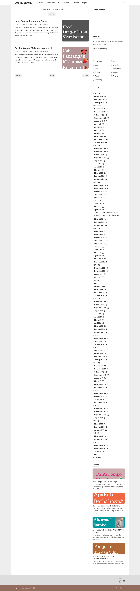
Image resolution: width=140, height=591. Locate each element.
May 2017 (99, 381)
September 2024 (101, 158)
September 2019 (101, 341)
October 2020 (100, 305)
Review (97, 76)
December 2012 (101, 445)
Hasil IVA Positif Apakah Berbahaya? (107, 506)
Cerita (115, 61)
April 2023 (99, 210)
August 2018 (100, 350)
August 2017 (100, 378)
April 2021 (99, 286)
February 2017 (100, 387)
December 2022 (101, 231)
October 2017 (100, 372)
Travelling (98, 80)
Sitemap (76, 3)
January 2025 (100, 142)
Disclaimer (65, 3)
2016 (96, 390)
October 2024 (100, 155)
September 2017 (101, 375)
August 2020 (100, 311)
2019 (96, 335)
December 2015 (101, 409)
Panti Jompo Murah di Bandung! (105, 482)
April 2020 (99, 323)
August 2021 (100, 274)
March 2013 (100, 436)
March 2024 (100, 173)
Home (41, 3)
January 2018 (100, 360)
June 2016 (99, 399)
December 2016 (101, 393)
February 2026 (100, 100)
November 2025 (101, 112)
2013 (96, 433)
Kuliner (97, 72)
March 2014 (100, 424)
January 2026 (100, 103)
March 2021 (100, 289)
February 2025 (101, 139)
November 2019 (101, 338)
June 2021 (99, 280)
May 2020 (99, 320)
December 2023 (101, 185)
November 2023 (101, 188)
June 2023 (99, 203)
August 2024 (100, 161)
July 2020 (99, 314)
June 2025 (99, 127)
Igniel (123, 588)
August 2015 (100, 418)
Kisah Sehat (117, 69)
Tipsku (115, 76)
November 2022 (101, 234)
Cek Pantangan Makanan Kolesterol (33, 48)
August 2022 (100, 243)
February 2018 (100, 357)
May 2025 (99, 130)
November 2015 (101, 412)
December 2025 (101, 109)
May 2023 (99, 207)
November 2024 (101, 152)
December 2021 (101, 268)
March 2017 (100, 384)
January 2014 (100, 430)
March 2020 (100, 326)
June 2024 (99, 167)
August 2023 (100, 197)
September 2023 (101, 194)
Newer (18, 75)
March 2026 (100, 96)
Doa (96, 65)
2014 (96, 421)
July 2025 (99, 124)
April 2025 (99, 133)
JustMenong (24, 2)
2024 (96, 145)
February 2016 (100, 402)
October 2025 (100, 115)
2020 (96, 298)
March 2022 (100, 259)
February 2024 (100, 176)
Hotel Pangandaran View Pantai (31, 21)
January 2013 (100, 439)
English (84, 3)
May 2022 (99, 253)
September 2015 (101, 415)
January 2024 (100, 179)
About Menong (52, 3)
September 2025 (101, 118)
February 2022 (100, 262)
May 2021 (99, 283)
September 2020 (101, 308)
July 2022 (99, 247)
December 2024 (101, 148)
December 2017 (101, 366)
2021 (96, 265)
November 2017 (101, 369)
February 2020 (100, 329)
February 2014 (100, 427)
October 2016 (100, 396)
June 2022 (99, 250)
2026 (96, 93)
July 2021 (99, 277)
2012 (96, 442)
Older (85, 75)
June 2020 (99, 317)
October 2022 (100, 237)
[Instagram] (119, 581)
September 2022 (101, 240)
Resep (115, 72)
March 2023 (100, 219)
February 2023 (100, 222)
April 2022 (99, 256)
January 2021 (100, 295)
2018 (96, 347)
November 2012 (101, 448)
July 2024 (99, 164)
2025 (97, 106)
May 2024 (99, 170)
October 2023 (100, 191)
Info (96, 69)
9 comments (44, 51)
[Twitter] (124, 581)
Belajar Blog (99, 61)
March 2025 (100, 136)
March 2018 (100, 354)
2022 (96, 228)
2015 (96, 405)
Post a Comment (45, 24)
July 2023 (99, 200)
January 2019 (100, 344)
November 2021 (101, 271)
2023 (96, 182)
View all (52, 14)
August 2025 (100, 121)
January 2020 (100, 332)
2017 (96, 363)
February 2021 (100, 292)
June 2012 (99, 451)
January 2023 (100, 225)
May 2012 (99, 454)
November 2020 (101, 302)
